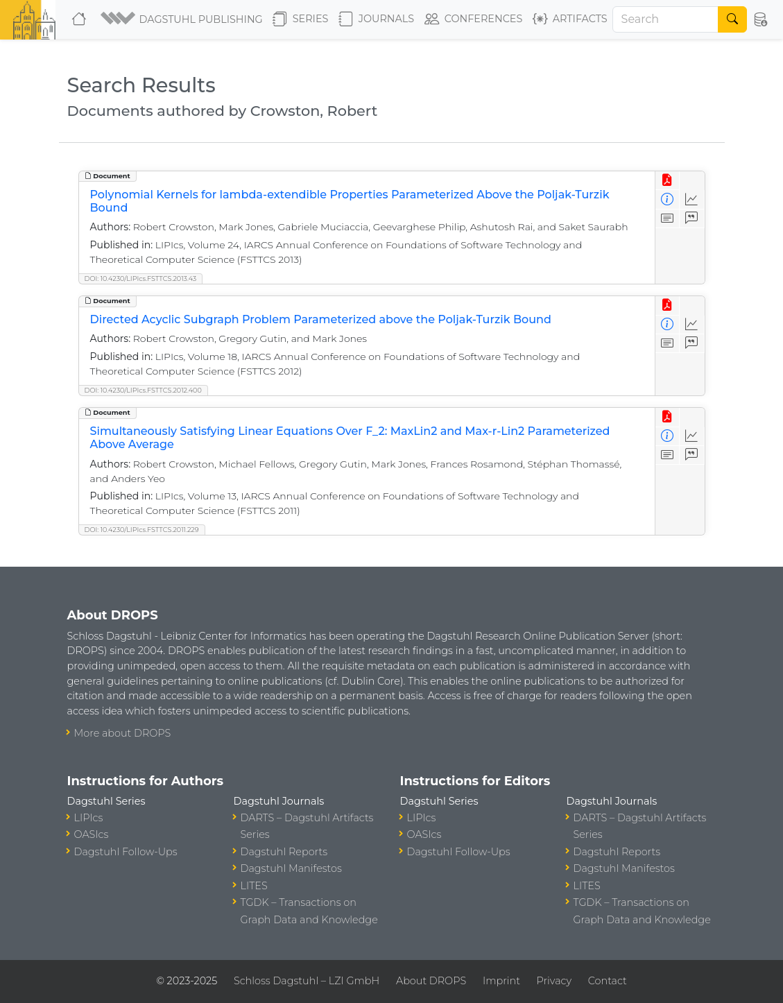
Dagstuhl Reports (284, 852)
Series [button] (301, 19)
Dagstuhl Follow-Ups (126, 852)
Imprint (501, 981)
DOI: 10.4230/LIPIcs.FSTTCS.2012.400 (143, 390)
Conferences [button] (473, 19)
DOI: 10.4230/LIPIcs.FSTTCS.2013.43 (141, 278)
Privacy (554, 981)
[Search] (665, 19)
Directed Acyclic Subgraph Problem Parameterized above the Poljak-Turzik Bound (320, 319)
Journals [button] (376, 19)
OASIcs (91, 834)
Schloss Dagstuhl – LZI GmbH (306, 981)
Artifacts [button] (570, 19)
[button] (181, 19)
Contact (607, 981)
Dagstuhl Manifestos (291, 868)
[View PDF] (667, 180)
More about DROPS (122, 733)
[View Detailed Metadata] (667, 199)
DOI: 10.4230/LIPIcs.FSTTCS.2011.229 (142, 529)
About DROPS (431, 981)
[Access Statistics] (692, 199)
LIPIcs (88, 818)
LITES (254, 886)
